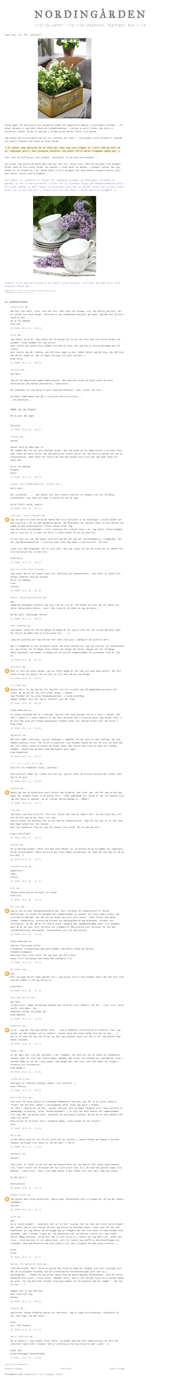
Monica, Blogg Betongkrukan (26, 598)
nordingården (90, 14)
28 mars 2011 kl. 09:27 (25, 562)
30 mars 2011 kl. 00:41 (25, 1301)
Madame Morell (18, 1195)
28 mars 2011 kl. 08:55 (25, 363)
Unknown (14, 788)
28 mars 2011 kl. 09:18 (25, 477)
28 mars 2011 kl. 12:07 (25, 881)
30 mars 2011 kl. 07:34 (25, 1330)
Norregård (15, 969)
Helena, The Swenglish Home (26, 1264)
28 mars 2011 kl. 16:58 (25, 991)
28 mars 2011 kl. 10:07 (25, 756)
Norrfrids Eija (18, 1098)
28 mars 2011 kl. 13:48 (25, 900)
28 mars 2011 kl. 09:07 (25, 430)
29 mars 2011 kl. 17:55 (25, 1147)
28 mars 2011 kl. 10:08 (25, 781)
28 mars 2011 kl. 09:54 (25, 703)
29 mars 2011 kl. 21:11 (25, 1257)
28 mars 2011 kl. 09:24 (25, 509)
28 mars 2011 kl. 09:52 (25, 678)
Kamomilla (15, 1026)
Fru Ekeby (15, 685)
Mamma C (14, 1051)
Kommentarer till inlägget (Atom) (43, 1374)
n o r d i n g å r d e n (24, 763)
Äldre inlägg (117, 1369)
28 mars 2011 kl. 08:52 (25, 328)
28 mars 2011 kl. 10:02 (25, 728)
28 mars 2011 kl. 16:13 (25, 963)
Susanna (14, 437)
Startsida (65, 1369)
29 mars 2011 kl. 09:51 (25, 1090)
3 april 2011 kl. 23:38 (25, 1358)
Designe (14, 845)
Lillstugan (29, 292)
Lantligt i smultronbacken (25, 516)
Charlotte (15, 667)
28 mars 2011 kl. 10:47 (25, 860)
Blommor (19, 292)
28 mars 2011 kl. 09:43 (25, 660)
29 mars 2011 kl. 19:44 (25, 1210)
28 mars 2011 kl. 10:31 (25, 803)
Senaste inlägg (13, 1369)
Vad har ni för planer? (23, 35)
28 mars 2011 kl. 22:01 (25, 1072)
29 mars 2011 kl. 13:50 (25, 1128)
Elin (12, 888)
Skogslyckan (17, 307)
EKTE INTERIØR (18, 626)
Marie (13, 1135)
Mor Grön (15, 907)
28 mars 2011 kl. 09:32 (25, 591)
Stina (13, 335)
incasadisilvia (18, 866)
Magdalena (15, 735)
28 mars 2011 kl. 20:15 (25, 1044)
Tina (12, 810)
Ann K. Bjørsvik (19, 1337)
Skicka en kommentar (16, 1364)
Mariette (15, 370)
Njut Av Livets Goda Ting (24, 569)
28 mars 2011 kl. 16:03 (25, 934)
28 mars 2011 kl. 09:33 (25, 619)
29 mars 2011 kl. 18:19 (25, 1188)
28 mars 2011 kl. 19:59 (25, 1019)
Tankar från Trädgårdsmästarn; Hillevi (32, 484)
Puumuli (14, 1308)
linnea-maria (17, 1079)
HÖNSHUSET (15, 1154)
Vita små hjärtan (20, 998)
